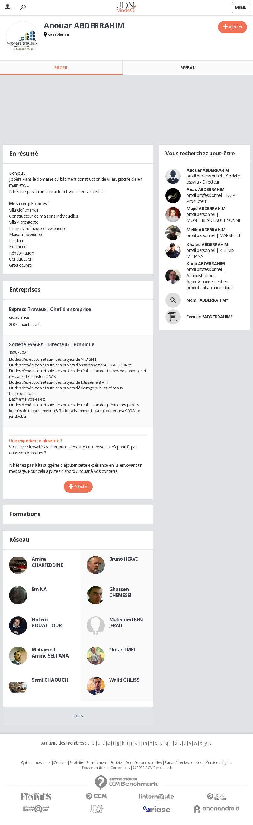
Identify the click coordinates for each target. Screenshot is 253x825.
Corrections (119, 768)
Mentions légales (218, 763)
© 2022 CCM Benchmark (152, 768)
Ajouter (235, 27)
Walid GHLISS (124, 680)
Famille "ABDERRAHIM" (210, 317)
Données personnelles (143, 763)
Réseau (187, 67)
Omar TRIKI (122, 649)
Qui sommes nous (35, 763)
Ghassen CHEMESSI (120, 592)
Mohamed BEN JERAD (126, 622)
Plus (78, 716)
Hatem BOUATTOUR (47, 622)
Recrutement (97, 763)
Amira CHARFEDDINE (47, 562)
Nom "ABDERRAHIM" (207, 300)
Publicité (76, 763)
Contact (60, 763)
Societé (116, 763)
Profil (61, 67)
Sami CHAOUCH (50, 680)
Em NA (39, 589)
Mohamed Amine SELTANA (50, 652)
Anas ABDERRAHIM (206, 189)
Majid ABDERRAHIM (206, 208)
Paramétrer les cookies (183, 763)
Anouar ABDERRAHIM (208, 170)
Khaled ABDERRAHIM (207, 244)
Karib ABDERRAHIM (206, 263)
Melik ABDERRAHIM (206, 229)
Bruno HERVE (123, 559)
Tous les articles (94, 768)
